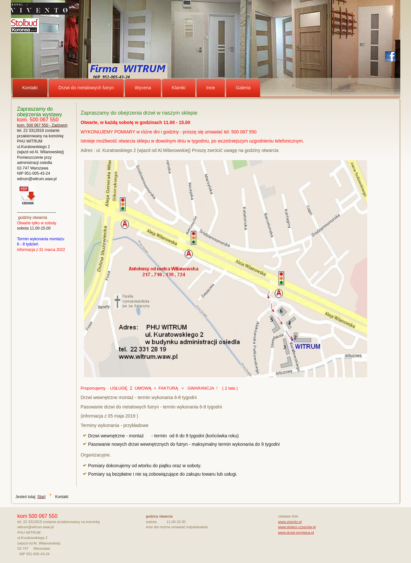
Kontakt (30, 87)
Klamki (179, 87)
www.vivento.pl (290, 522)
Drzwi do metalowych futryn (86, 87)
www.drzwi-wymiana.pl (296, 532)
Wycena (143, 87)
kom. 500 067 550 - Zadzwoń (42, 125)
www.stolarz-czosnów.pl (297, 527)
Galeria (243, 87)
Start (41, 496)
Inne (210, 87)
